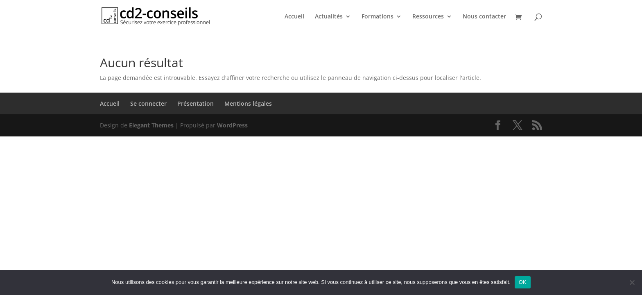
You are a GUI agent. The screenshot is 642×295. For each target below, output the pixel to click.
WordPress (232, 125)
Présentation (195, 103)
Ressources (428, 17)
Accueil (294, 17)
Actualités (329, 17)
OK (523, 282)
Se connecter (148, 103)
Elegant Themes (151, 125)
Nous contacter (484, 17)
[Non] (632, 282)
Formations (377, 17)
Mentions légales (248, 103)
